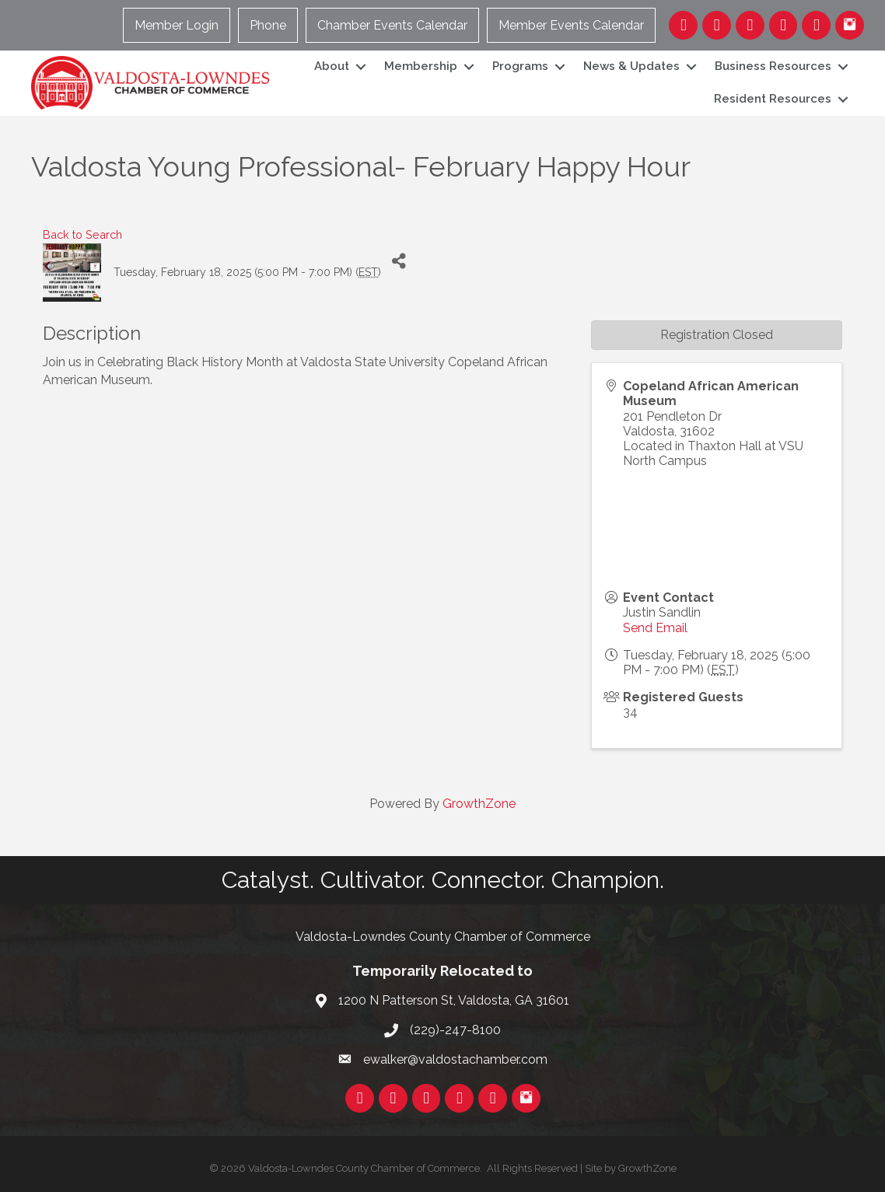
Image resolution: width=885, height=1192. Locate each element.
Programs (520, 66)
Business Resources (773, 66)
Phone (268, 25)
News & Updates (631, 66)
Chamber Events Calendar (392, 25)
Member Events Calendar (571, 25)
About (331, 66)
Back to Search (82, 234)
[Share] (398, 260)
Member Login (177, 25)
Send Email (655, 627)
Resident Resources (772, 99)
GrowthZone (479, 803)
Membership (420, 66)
